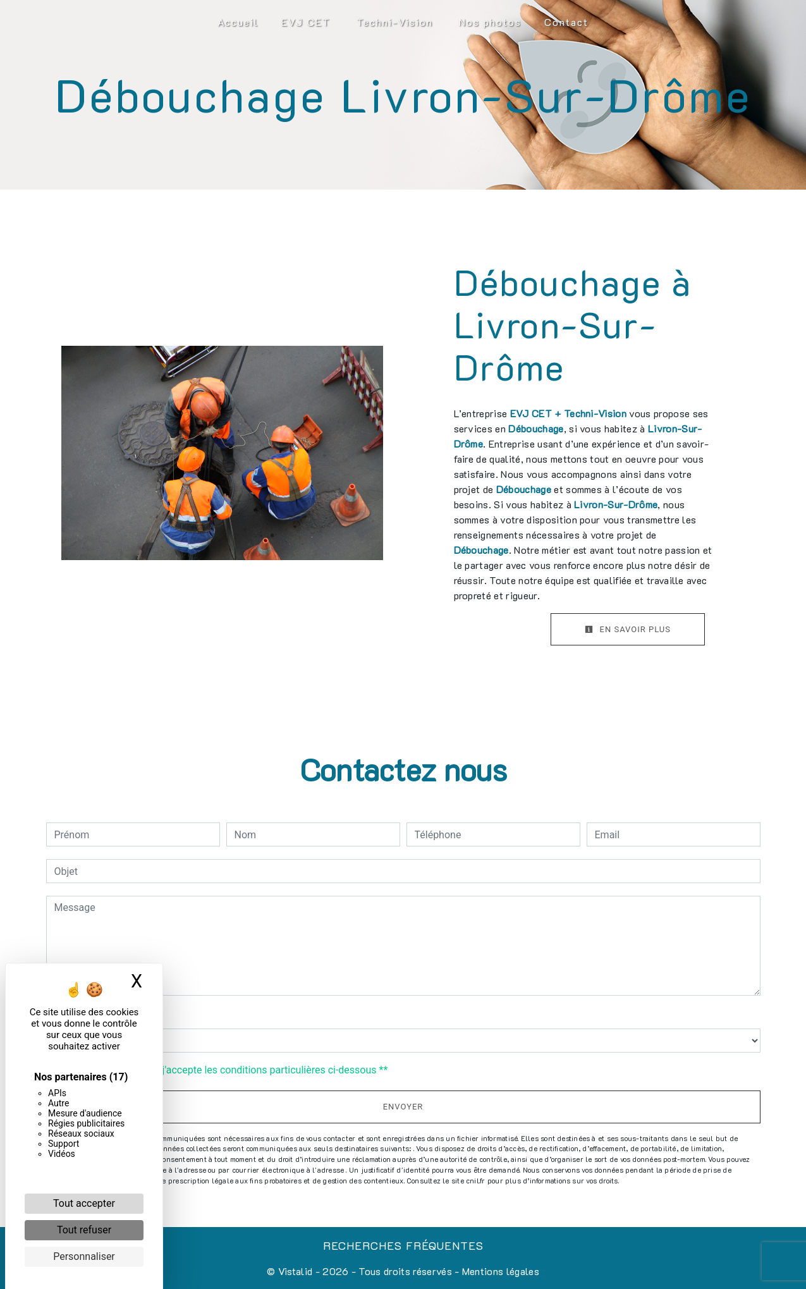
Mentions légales (499, 1271)
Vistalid (295, 1271)
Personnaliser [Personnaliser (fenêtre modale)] (84, 1256)
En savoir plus (628, 629)
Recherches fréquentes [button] (403, 1245)
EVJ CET (306, 21)
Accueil (238, 21)
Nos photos (490, 21)
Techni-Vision (395, 21)
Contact (566, 21)
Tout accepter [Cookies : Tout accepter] (84, 1203)
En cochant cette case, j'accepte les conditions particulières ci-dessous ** (223, 1070)
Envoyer (403, 1106)
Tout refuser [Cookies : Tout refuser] (84, 1230)
